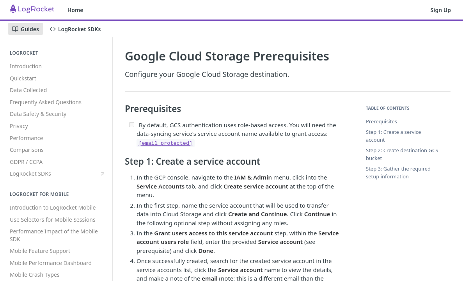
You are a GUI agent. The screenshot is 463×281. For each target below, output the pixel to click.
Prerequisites (381, 121)
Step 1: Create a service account (393, 135)
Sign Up (441, 10)
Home (75, 10)
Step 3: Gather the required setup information (398, 172)
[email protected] (165, 143)
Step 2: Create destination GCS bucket (402, 154)
